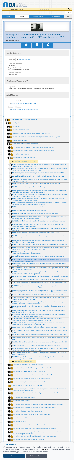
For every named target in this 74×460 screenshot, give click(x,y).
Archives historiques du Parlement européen (23, 110)
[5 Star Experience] (49, 9)
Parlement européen (24, 60)
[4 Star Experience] (47, 9)
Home (8, 16)
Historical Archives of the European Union (22, 103)
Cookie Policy (44, 449)
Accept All (14, 456)
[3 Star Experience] (45, 9)
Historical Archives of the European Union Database (20, 4)
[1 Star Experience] (41, 9)
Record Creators (38, 16)
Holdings (21, 16)
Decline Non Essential (36, 456)
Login (68, 13)
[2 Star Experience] (43, 9)
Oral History (56, 16)
